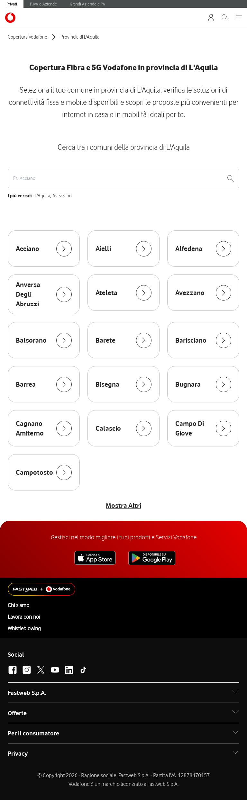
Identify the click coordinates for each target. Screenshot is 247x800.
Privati (11, 3)
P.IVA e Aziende (43, 3)
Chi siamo (18, 605)
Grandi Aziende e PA (87, 3)
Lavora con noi (24, 617)
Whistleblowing (24, 628)
